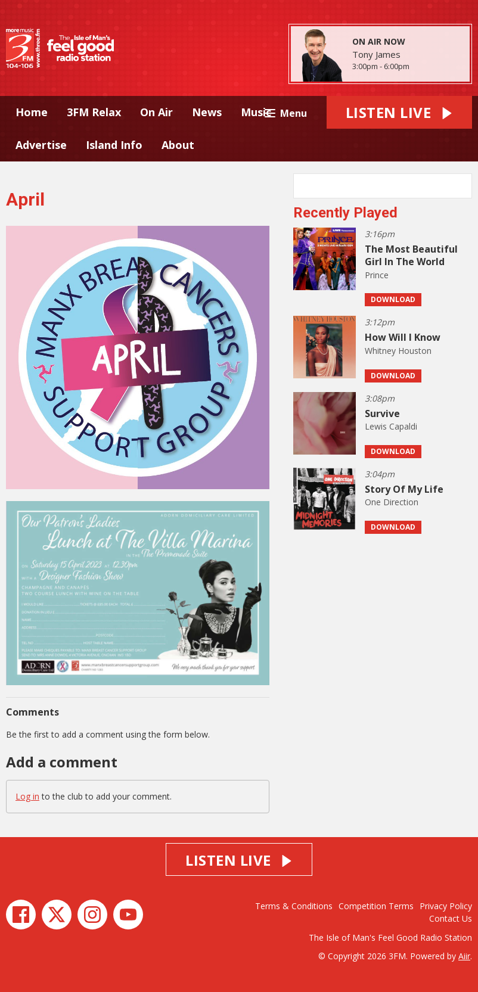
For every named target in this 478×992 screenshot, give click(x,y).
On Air (156, 112)
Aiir (464, 956)
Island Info (114, 145)
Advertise (41, 145)
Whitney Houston (398, 350)
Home (31, 112)
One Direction (391, 502)
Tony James (376, 54)
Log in (27, 796)
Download (393, 299)
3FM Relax (94, 112)
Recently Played (345, 212)
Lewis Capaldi (391, 426)
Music (256, 112)
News (207, 112)
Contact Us (450, 918)
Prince (377, 275)
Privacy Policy (446, 906)
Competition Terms (376, 906)
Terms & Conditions (294, 906)
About (178, 145)
